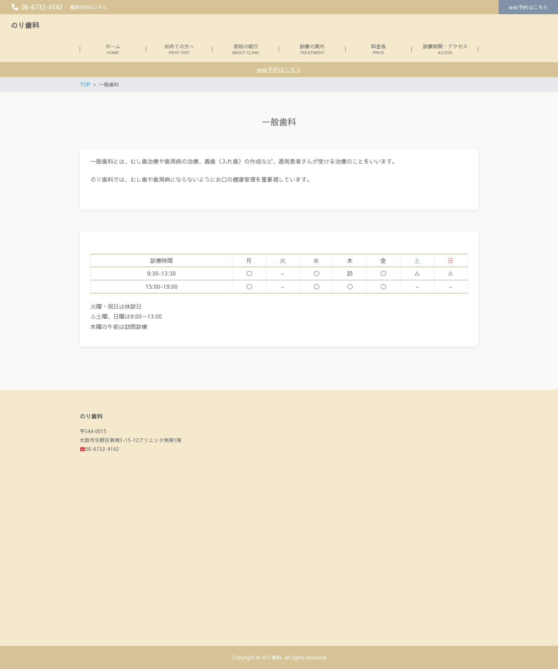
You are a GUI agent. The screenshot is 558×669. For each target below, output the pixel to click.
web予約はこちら (528, 7)
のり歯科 (25, 25)
